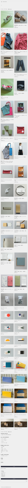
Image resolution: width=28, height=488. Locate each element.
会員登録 (2, 471)
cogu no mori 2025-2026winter (6, 434)
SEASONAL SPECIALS (4, 433)
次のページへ (10, 431)
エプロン (2, 441)
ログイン (2, 470)
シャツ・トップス (3, 440)
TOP (1, 5)
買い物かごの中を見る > (3, 468)
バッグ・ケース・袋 (4, 442)
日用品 (2, 458)
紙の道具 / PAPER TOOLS (5, 445)
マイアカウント (3, 472)
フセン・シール (3, 448)
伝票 (2, 447)
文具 (2, 459)
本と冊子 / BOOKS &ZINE (5, 454)
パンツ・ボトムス (3, 439)
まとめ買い (2, 446)
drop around (5, 1)
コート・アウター (3, 438)
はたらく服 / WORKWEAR (5, 437)
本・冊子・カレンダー (4, 455)
